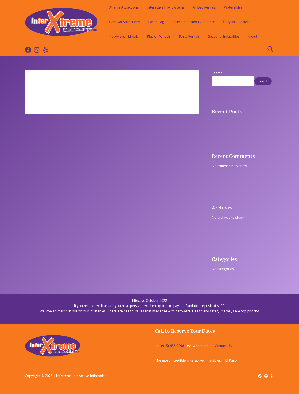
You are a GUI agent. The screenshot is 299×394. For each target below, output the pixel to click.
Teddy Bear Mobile (124, 36)
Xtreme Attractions (123, 7)
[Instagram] (37, 50)
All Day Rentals (204, 7)
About (254, 36)
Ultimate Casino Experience (193, 22)
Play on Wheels (159, 36)
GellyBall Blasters (236, 22)
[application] (259, 36)
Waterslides (233, 7)
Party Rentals (189, 36)
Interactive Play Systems (165, 7)
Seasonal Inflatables (223, 36)
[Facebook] (28, 50)
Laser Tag (156, 22)
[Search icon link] (270, 50)
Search (217, 73)
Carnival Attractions (124, 22)
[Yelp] (45, 50)
